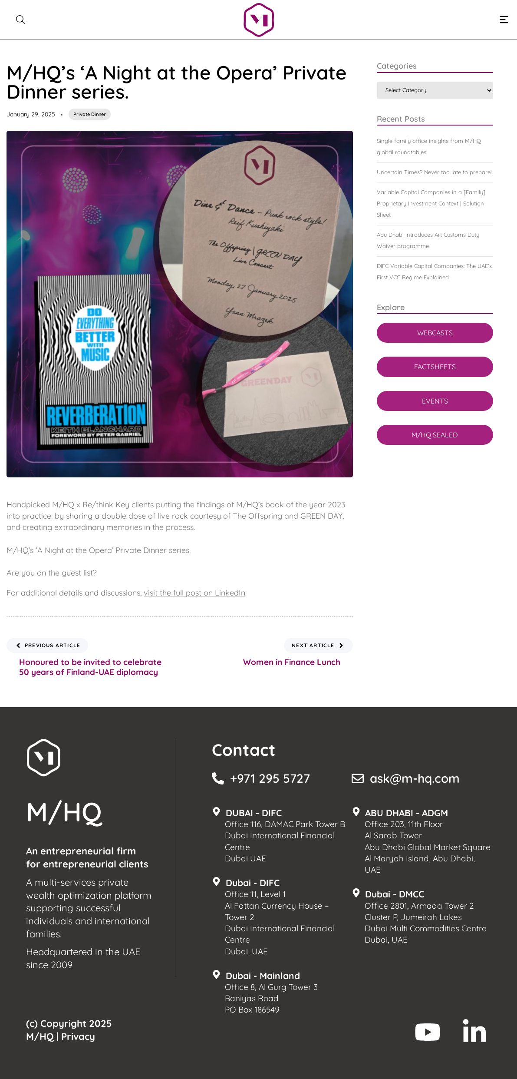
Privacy (78, 1036)
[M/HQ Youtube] (427, 1032)
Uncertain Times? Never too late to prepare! (434, 172)
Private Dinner (89, 114)
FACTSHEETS (435, 366)
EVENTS (435, 401)
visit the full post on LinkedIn (194, 593)
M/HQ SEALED (435, 434)
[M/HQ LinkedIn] (474, 1032)
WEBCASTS (435, 332)
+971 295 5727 (270, 778)
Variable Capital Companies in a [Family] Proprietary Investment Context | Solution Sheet (431, 203)
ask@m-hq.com (415, 778)
